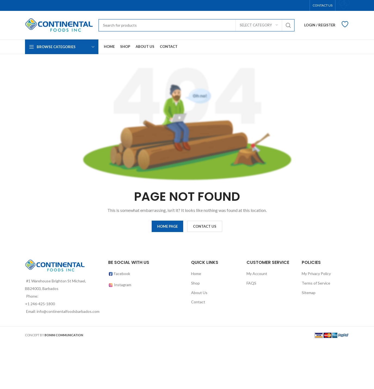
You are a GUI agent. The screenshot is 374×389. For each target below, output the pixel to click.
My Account (257, 273)
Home (196, 273)
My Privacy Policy (316, 273)
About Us (199, 292)
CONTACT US (204, 226)
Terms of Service (316, 283)
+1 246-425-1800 (40, 303)
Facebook (119, 273)
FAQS (251, 283)
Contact (198, 302)
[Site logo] (59, 24)
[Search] (196, 25)
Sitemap (309, 292)
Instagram (122, 284)
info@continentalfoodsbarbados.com (68, 311)
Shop (195, 283)
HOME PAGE (167, 226)
